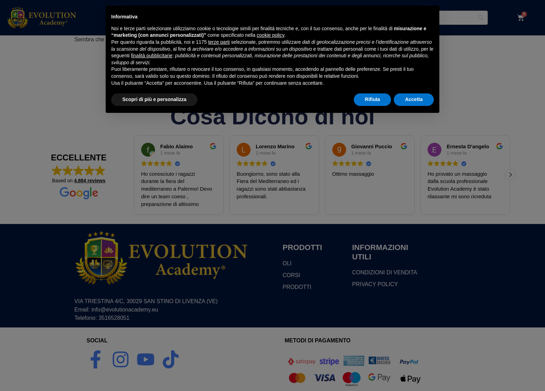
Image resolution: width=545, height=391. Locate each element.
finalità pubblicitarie (151, 328)
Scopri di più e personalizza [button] (154, 372)
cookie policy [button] (270, 308)
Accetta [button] (414, 372)
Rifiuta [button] (372, 372)
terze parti (219, 314)
